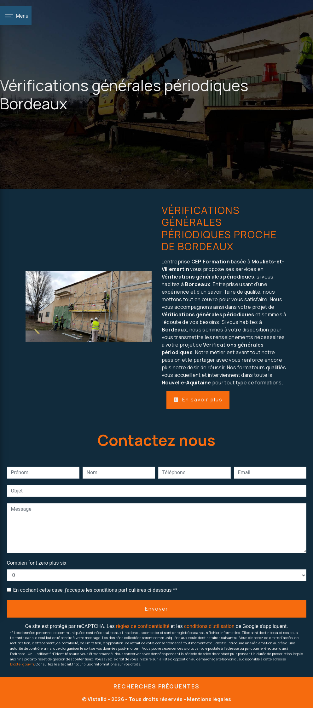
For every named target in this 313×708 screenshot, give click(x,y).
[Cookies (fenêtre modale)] (2, 704)
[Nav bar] (16, 15)
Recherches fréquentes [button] (156, 686)
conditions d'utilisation (209, 626)
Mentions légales (208, 699)
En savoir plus (198, 399)
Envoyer (156, 608)
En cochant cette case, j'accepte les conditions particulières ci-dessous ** (95, 590)
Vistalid (97, 699)
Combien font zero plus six (37, 563)
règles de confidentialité (143, 626)
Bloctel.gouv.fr (22, 664)
